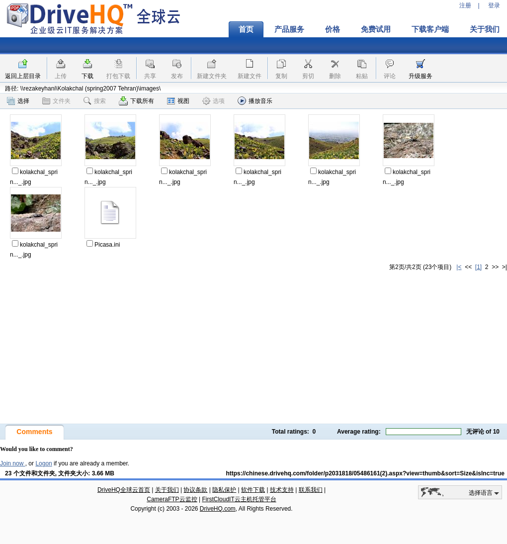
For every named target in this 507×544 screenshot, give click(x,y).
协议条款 (195, 489)
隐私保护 (224, 489)
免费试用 (376, 29)
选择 (18, 101)
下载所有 (136, 100)
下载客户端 (430, 29)
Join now (12, 463)
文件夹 (56, 100)
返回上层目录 (23, 76)
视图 (178, 100)
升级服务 (420, 76)
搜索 (95, 101)
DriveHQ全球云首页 (123, 489)
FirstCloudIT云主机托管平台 (239, 499)
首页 (246, 29)
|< (458, 267)
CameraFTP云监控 (172, 499)
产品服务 (289, 29)
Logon (43, 463)
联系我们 (311, 489)
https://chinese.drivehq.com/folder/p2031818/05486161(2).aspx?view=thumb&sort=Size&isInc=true (365, 473)
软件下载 (253, 489)
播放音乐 (255, 100)
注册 (465, 5)
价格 (332, 29)
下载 (87, 76)
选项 (213, 101)
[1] (478, 267)
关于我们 (167, 489)
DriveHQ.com (218, 508)
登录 (494, 5)
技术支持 (282, 489)
